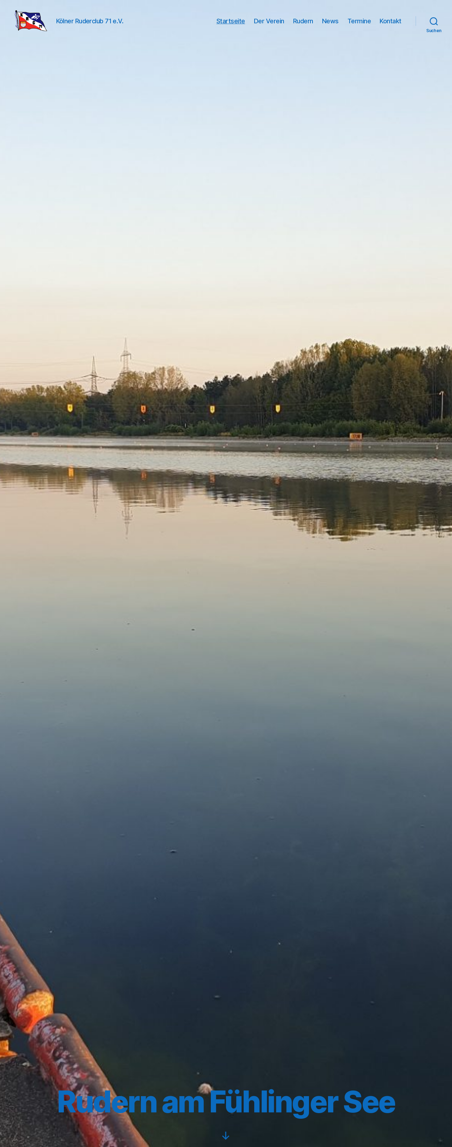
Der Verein (269, 25)
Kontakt (391, 25)
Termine (359, 25)
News (330, 25)
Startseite (230, 25)
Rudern (303, 25)
